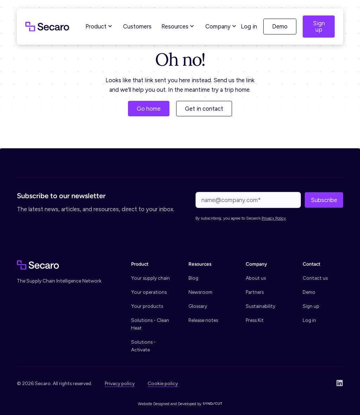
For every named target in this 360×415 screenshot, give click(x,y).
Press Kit (255, 320)
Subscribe (324, 199)
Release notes (203, 320)
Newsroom (200, 292)
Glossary (197, 306)
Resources (178, 26)
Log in (249, 26)
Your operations (149, 292)
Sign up (319, 26)
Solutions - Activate (143, 345)
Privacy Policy (274, 218)
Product (99, 26)
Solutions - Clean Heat (150, 324)
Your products (147, 306)
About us (256, 278)
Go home (149, 108)
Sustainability (260, 306)
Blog (193, 278)
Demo (280, 26)
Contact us (315, 278)
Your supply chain (150, 278)
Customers (137, 26)
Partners (255, 292)
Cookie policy (163, 383)
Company (221, 26)
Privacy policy (120, 383)
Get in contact (204, 108)
